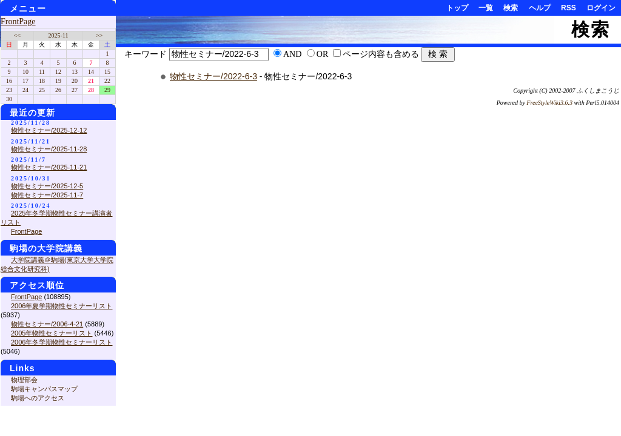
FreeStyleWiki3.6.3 (549, 102)
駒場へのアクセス (37, 397)
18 (42, 81)
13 (75, 71)
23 (9, 90)
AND (292, 54)
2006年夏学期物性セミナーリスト (61, 305)
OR (322, 54)
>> (99, 35)
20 (75, 81)
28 (91, 90)
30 (9, 99)
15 (107, 71)
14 (91, 71)
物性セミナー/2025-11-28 (49, 149)
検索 (510, 8)
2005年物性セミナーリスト (51, 333)
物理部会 (24, 379)
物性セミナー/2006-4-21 (47, 324)
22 (107, 81)
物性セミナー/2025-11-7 (47, 195)
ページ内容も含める (381, 54)
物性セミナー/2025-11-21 (49, 167)
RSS (568, 8)
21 (91, 81)
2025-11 (59, 35)
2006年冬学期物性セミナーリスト (61, 342)
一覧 (485, 8)
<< (17, 35)
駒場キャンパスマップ (44, 388)
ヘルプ (540, 8)
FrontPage (18, 21)
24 (25, 90)
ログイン (601, 8)
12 (58, 71)
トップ (457, 8)
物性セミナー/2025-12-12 (49, 130)
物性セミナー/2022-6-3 (213, 76)
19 (58, 81)
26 (58, 90)
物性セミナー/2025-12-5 (47, 186)
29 (107, 90)
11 (42, 71)
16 (9, 81)
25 (42, 90)
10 (25, 71)
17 (25, 81)
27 (75, 90)
